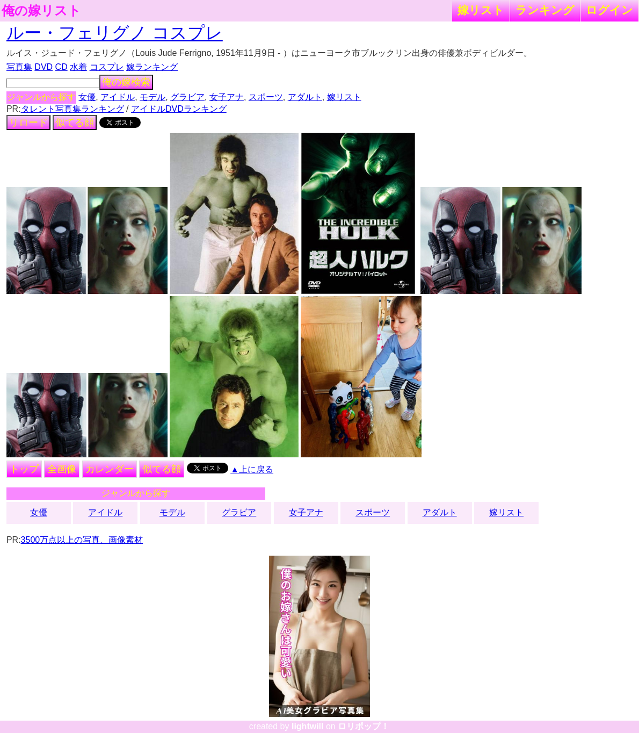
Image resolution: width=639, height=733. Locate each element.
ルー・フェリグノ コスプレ (114, 32)
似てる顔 (74, 122)
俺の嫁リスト (41, 11)
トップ (24, 469)
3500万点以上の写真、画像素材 (82, 539)
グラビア (187, 97)
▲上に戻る (251, 469)
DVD (43, 66)
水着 (78, 66)
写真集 (19, 66)
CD (61, 66)
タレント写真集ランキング (72, 108)
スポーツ (266, 97)
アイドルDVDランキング (179, 108)
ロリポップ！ (363, 726)
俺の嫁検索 (126, 82)
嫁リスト (481, 10)
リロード (28, 122)
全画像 (61, 469)
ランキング (545, 10)
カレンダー (109, 469)
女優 (87, 97)
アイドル (117, 97)
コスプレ (107, 66)
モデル (152, 97)
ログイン (609, 10)
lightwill (308, 726)
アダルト (305, 97)
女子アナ (226, 97)
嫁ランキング (152, 66)
